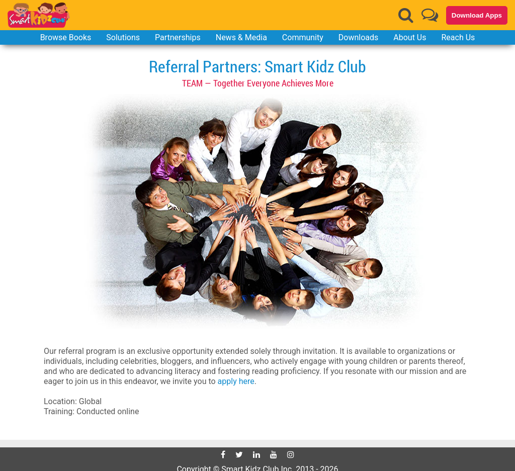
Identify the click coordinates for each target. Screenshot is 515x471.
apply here (236, 381)
